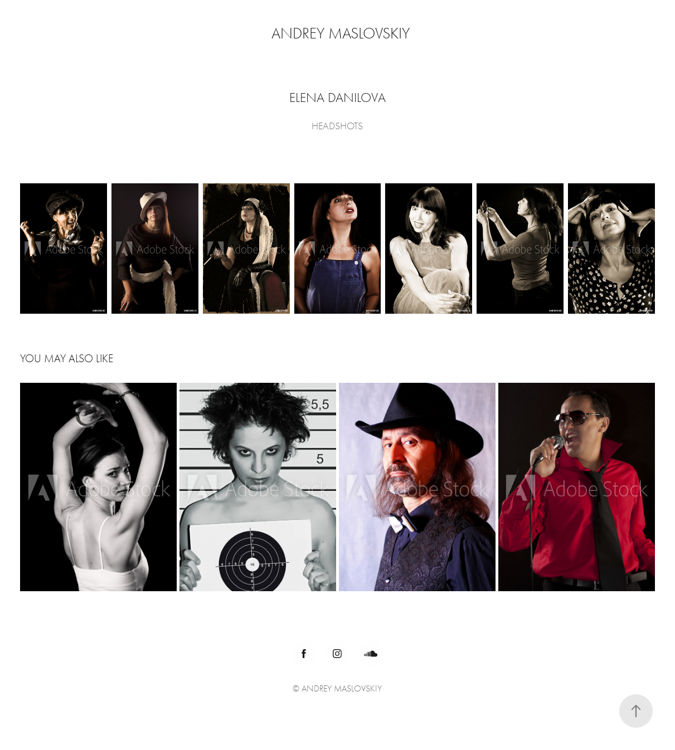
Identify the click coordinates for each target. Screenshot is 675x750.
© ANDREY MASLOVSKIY (337, 689)
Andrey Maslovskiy (340, 33)
